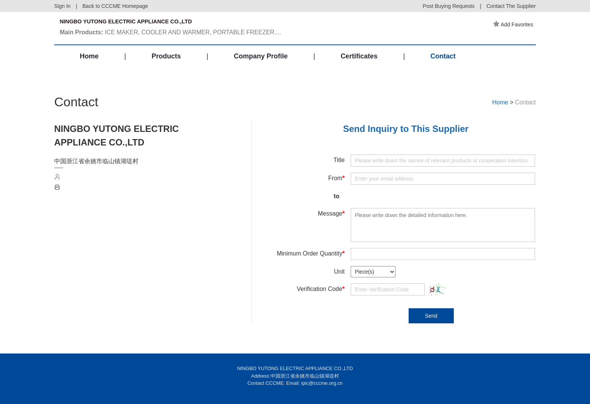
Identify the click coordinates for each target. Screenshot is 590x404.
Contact (443, 65)
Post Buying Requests (449, 6)
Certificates (359, 65)
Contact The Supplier (511, 6)
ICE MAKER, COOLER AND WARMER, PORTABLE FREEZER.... (174, 35)
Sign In (62, 6)
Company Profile (260, 65)
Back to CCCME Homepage (115, 6)
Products (166, 65)
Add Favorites (516, 24)
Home (89, 65)
